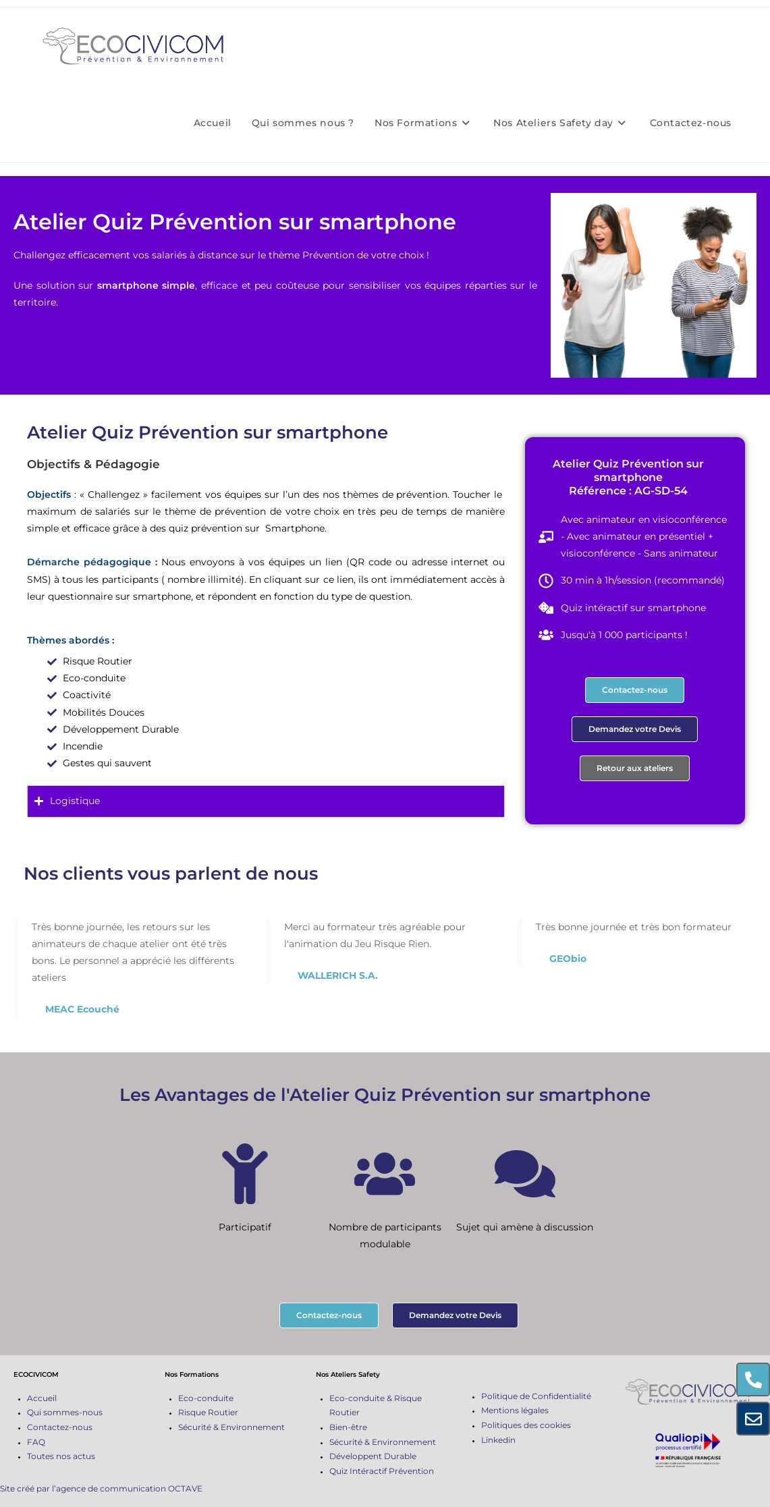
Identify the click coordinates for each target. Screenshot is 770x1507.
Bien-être (348, 1427)
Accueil (42, 1398)
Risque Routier (208, 1412)
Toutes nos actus (61, 1456)
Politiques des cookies (526, 1425)
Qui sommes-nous (65, 1412)
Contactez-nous (59, 1427)
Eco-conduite (205, 1398)
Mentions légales (515, 1410)
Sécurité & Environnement (231, 1427)
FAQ (36, 1442)
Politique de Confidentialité (536, 1396)
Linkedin (498, 1440)
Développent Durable (372, 1456)
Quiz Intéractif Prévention (381, 1471)
